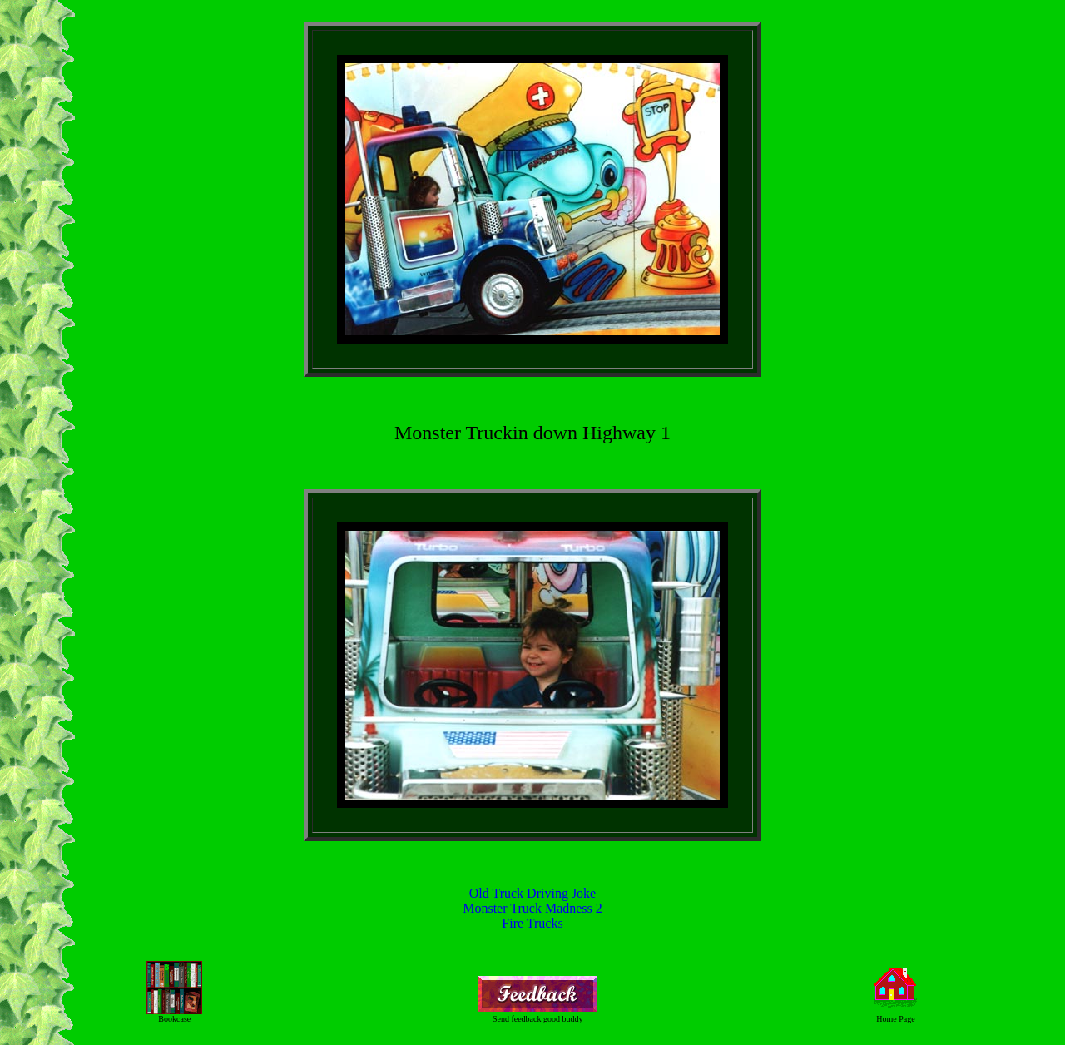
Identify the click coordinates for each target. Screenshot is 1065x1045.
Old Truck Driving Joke (532, 893)
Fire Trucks (532, 923)
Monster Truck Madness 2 (532, 908)
